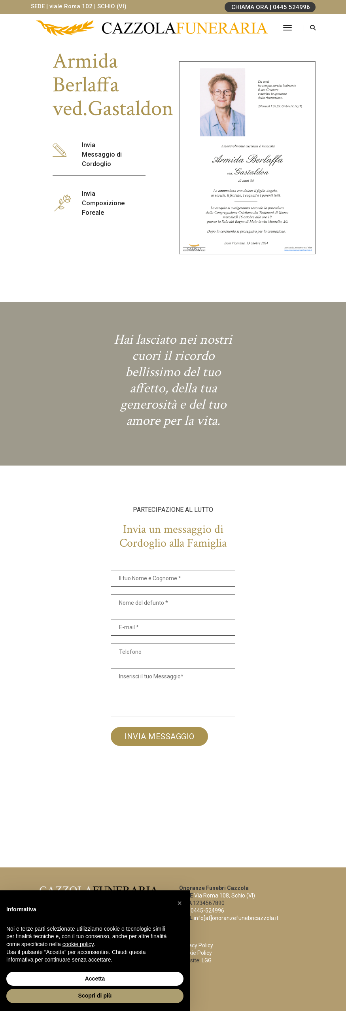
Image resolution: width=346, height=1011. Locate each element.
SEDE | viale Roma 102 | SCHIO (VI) (79, 6)
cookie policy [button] (78, 944)
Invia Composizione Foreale (103, 203)
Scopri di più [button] (95, 995)
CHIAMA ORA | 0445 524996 (270, 7)
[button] (179, 903)
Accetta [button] (95, 978)
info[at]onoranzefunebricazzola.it (236, 918)
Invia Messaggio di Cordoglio (102, 154)
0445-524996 (207, 910)
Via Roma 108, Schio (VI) (224, 895)
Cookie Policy (195, 953)
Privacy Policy (196, 945)
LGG (207, 960)
